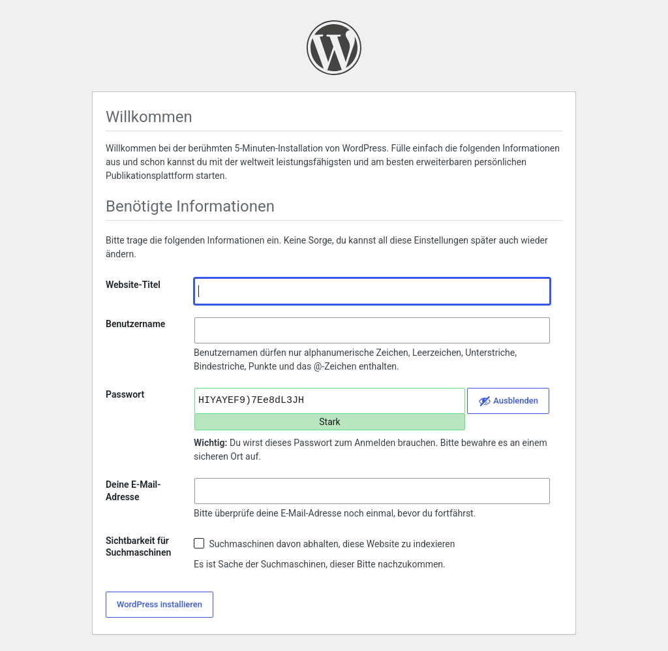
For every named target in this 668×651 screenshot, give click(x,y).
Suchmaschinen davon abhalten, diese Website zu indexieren (324, 543)
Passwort (125, 394)
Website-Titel (133, 284)
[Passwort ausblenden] (508, 401)
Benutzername (135, 324)
